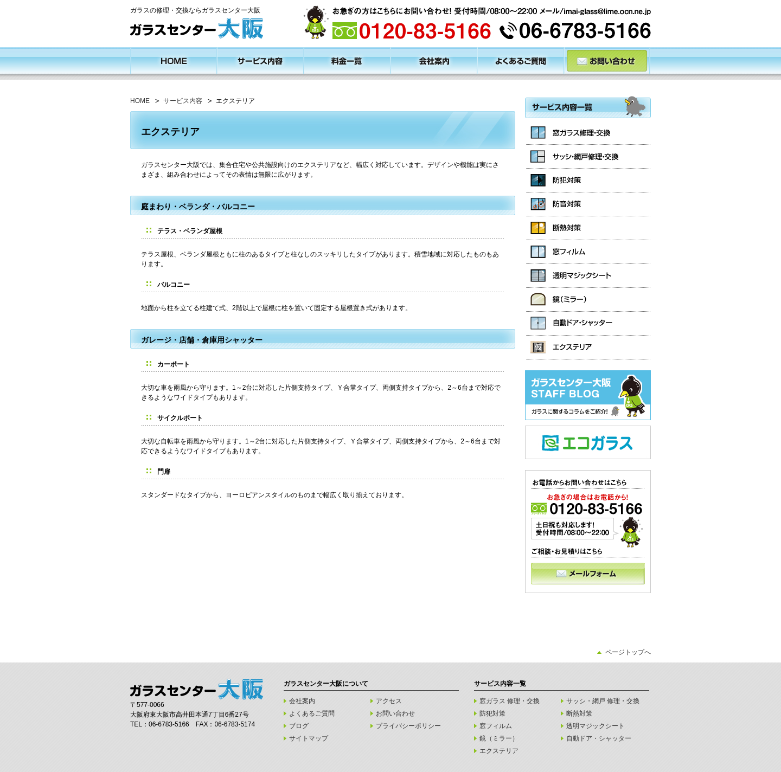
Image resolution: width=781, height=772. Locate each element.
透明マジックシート (595, 726)
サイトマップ (308, 738)
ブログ (299, 726)
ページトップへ (628, 652)
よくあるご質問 (312, 713)
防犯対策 (492, 713)
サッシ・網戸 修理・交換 (602, 701)
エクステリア (498, 751)
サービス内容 (182, 101)
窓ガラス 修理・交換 (509, 701)
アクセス (389, 701)
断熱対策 (579, 713)
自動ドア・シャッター (598, 738)
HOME (140, 101)
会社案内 (302, 701)
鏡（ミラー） (498, 738)
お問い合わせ (395, 713)
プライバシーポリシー (408, 726)
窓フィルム (495, 726)
